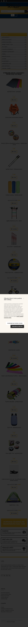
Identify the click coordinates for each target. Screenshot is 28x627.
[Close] (23, 298)
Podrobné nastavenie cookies (15, 323)
